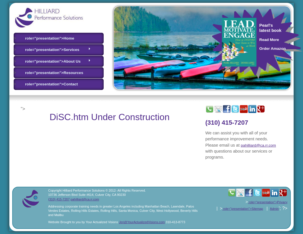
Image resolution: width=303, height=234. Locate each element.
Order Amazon (272, 48)
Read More (269, 40)
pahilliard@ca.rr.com (258, 145)
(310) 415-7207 (226, 122)
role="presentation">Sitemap (242, 208)
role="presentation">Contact (51, 84)
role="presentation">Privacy (268, 202)
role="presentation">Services (57, 49)
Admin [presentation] (274, 208)
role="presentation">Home (49, 38)
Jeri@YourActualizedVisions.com (142, 222)
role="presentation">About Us (57, 61)
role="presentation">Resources (54, 73)
